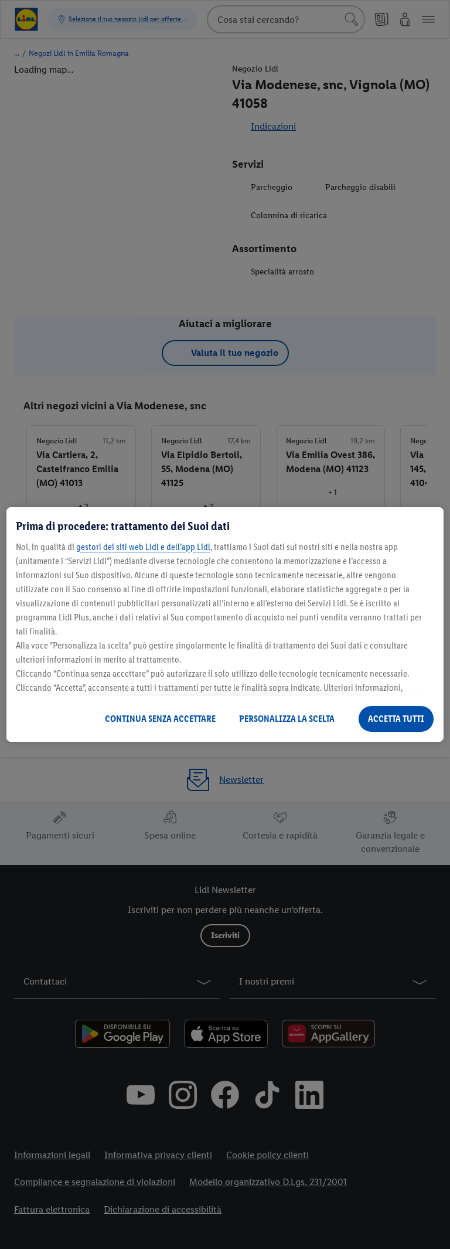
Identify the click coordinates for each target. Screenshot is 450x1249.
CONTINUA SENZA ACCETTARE (160, 718)
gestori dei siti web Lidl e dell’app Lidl (143, 546)
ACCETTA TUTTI (396, 718)
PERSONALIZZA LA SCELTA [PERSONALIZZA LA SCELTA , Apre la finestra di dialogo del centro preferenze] (287, 718)
